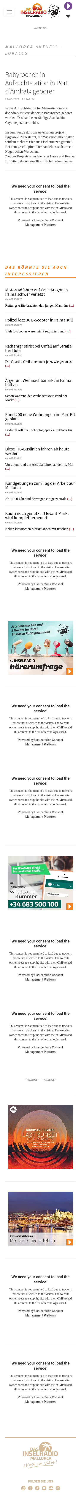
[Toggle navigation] (9, 12)
